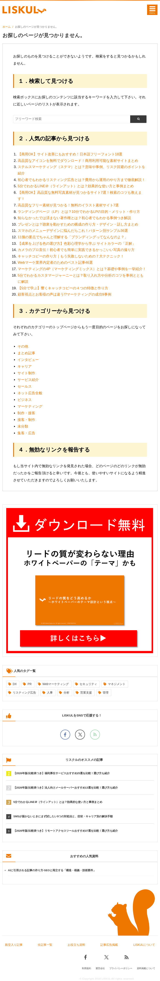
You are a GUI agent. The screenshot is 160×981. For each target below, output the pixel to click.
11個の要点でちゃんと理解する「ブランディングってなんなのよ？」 (73, 237)
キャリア (25, 366)
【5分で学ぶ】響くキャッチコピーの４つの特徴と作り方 (63, 288)
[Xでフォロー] (80, 735)
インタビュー (28, 360)
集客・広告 (26, 433)
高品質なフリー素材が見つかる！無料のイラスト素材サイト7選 (68, 205)
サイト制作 (26, 373)
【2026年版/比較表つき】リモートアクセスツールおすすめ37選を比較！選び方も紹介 (65, 830)
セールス (25, 386)
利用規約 (86, 968)
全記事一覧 (45, 944)
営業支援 (86, 692)
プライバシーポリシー (120, 968)
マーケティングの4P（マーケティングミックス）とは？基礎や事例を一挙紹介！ (82, 269)
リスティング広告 (24, 692)
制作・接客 (26, 413)
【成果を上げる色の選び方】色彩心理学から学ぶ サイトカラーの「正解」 (77, 244)
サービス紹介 (28, 380)
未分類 (23, 426)
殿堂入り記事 (13, 944)
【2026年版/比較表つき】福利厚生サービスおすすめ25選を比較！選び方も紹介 (61, 773)
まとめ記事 (26, 353)
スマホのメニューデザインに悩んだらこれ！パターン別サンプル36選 (73, 231)
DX (15, 684)
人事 (50, 692)
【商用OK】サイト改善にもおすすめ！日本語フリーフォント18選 (70, 154)
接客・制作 (26, 420)
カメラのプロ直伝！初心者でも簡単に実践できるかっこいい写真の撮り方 (76, 250)
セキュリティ (88, 684)
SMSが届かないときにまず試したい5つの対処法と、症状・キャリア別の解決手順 (63, 816)
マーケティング (30, 406)
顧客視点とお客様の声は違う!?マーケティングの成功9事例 (64, 294)
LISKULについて (144, 944)
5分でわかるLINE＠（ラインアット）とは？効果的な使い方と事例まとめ (76, 186)
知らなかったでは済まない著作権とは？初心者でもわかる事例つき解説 (74, 218)
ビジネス (25, 400)
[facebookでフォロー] (65, 735)
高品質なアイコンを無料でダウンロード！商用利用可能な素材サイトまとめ (78, 161)
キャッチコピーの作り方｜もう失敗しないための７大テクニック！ (71, 256)
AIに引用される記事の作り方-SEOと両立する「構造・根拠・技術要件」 (52, 870)
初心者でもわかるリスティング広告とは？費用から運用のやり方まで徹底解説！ (81, 180)
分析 (66, 692)
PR (29, 684)
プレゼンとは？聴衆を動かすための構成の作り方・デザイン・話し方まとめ (78, 224)
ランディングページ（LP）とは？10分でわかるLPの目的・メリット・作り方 (79, 212)
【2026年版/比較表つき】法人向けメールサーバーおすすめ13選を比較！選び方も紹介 (65, 787)
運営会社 (100, 968)
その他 (23, 346)
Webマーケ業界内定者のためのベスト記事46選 (55, 263)
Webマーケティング (55, 684)
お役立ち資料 (76, 944)
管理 (106, 692)
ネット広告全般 (30, 393)
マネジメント (116, 684)
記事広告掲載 (109, 944)
